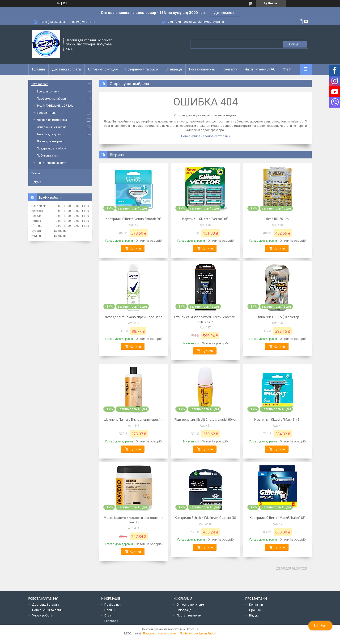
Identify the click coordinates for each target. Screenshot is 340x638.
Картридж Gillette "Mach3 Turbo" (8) (277, 518)
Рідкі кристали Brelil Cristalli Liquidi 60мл (205, 419)
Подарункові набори (51, 148)
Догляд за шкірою (50, 141)
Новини (109, 610)
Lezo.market (39, 84)
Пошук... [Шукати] (295, 44)
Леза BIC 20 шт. (277, 219)
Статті (288, 69)
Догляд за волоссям (52, 120)
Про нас (255, 610)
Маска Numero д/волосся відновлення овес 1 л (133, 520)
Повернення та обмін (141, 69)
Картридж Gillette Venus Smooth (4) (133, 219)
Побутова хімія (47, 155)
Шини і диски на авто (52, 163)
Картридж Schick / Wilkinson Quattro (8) (205, 518)
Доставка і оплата (66, 69)
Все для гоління (48, 91)
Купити (135, 248)
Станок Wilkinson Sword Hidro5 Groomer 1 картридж (205, 319)
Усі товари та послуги (291, 568)
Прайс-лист (112, 604)
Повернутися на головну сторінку (205, 136)
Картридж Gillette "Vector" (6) (205, 219)
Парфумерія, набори (51, 98)
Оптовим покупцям (103, 69)
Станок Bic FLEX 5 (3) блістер (277, 317)
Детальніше (224, 12)
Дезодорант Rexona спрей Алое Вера (133, 317)
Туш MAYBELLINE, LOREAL (55, 105)
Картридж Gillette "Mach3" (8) (277, 419)
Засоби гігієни (46, 112)
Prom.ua (192, 629)
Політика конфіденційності (198, 633)
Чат (320, 626)
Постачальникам (202, 69)
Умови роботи (42, 615)
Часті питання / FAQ (260, 69)
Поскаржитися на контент (160, 633)
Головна (38, 69)
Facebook (111, 621)
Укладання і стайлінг (51, 127)
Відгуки (36, 182)
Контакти (230, 69)
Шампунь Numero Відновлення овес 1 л (133, 419)
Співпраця (174, 69)
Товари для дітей (49, 134)
